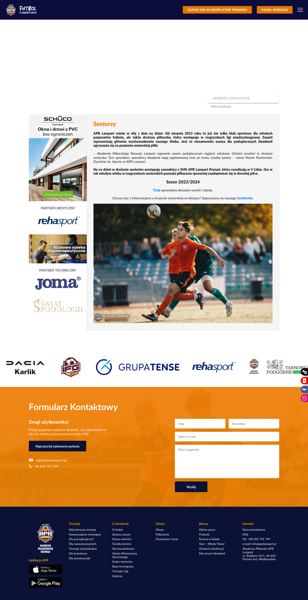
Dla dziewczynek (79, 558)
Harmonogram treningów (85, 534)
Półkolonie (162, 534)
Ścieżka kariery (121, 544)
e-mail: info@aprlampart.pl (259, 544)
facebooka (245, 198)
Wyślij (191, 487)
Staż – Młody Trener (212, 544)
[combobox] (243, 98)
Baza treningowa (123, 566)
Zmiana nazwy (121, 534)
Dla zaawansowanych (82, 544)
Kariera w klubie (209, 539)
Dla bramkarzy (78, 553)
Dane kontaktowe (253, 529)
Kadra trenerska (122, 561)
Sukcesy (117, 576)
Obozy (160, 529)
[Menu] (300, 10)
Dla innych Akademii (212, 553)
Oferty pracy (207, 529)
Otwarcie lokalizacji (211, 548)
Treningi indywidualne (83, 548)
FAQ (245, 534)
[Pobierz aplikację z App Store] (45, 569)
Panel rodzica (274, 10)
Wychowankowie (123, 548)
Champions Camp (167, 539)
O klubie (117, 529)
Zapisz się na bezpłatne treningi (217, 10)
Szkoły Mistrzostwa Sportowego (124, 555)
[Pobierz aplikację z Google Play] (45, 582)
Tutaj (156, 190)
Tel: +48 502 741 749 (256, 539)
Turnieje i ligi (120, 571)
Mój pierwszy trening (82, 529)
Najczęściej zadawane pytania (57, 446)
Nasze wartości (121, 539)
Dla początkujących (81, 539)
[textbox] (243, 98)
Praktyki (204, 534)
